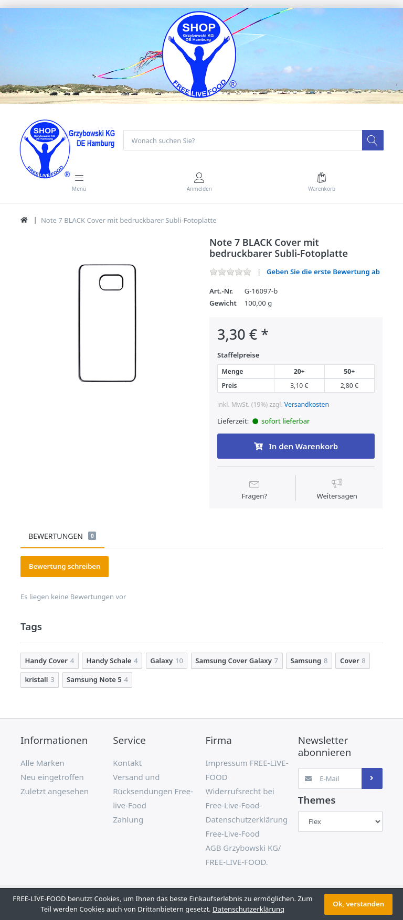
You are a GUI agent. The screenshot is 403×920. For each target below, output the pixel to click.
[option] (107, 323)
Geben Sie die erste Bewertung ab (323, 272)
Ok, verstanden (358, 903)
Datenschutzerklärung (248, 909)
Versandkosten (306, 405)
